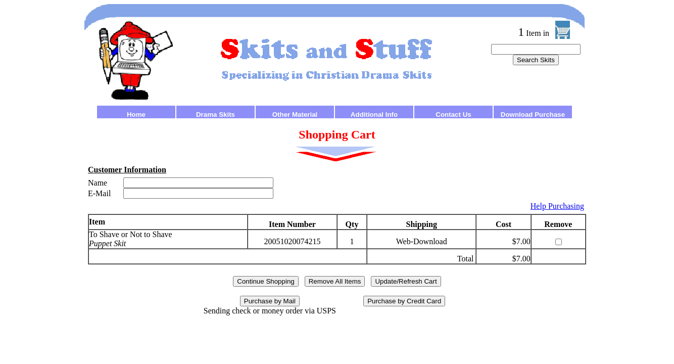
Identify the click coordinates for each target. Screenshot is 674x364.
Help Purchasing (557, 206)
